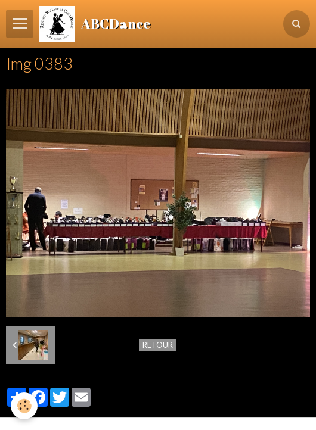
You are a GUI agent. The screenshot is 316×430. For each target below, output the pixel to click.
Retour (157, 345)
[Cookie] (24, 405)
